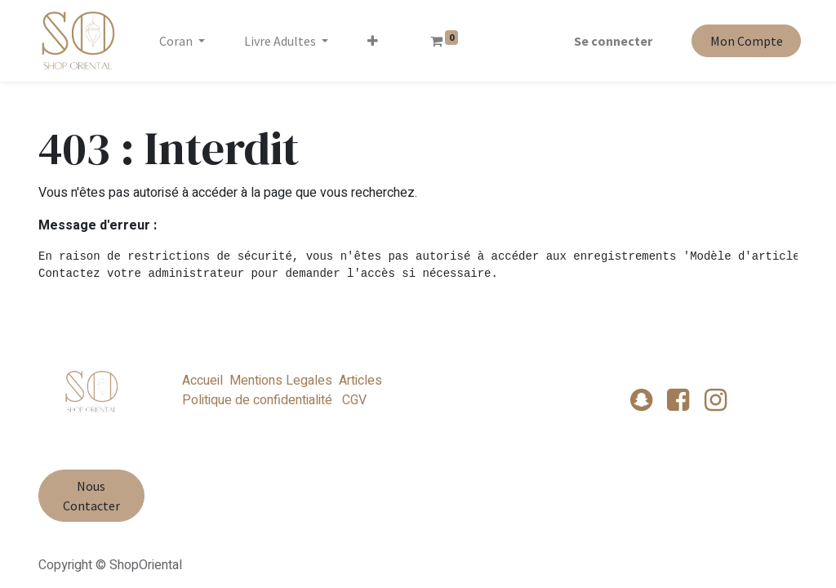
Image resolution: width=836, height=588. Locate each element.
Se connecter (610, 41)
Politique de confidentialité (257, 400)
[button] (376, 40)
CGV (353, 400)
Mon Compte (742, 41)
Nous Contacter (91, 496)
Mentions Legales (280, 380)
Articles (360, 380)
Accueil (202, 380)
